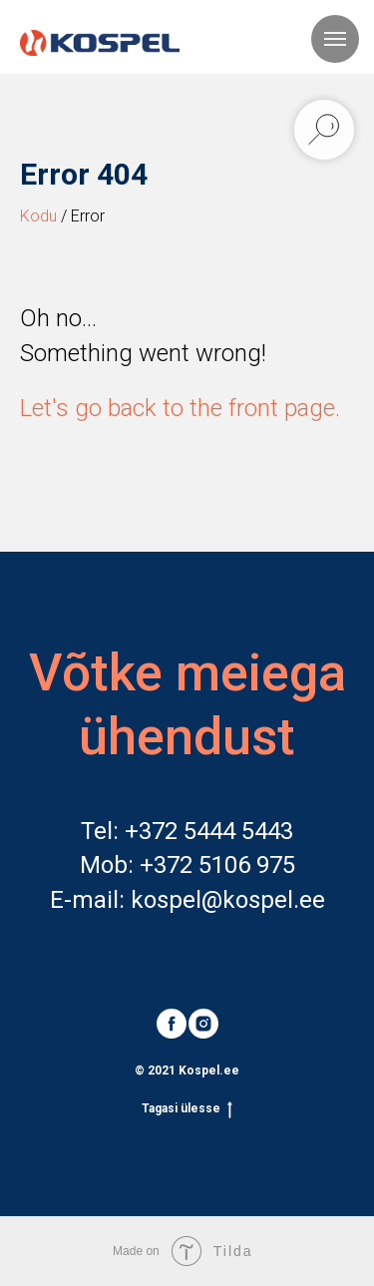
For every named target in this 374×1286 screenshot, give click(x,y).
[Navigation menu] (335, 39)
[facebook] (172, 1024)
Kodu (38, 216)
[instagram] (203, 1024)
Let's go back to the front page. (180, 408)
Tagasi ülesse (187, 1108)
